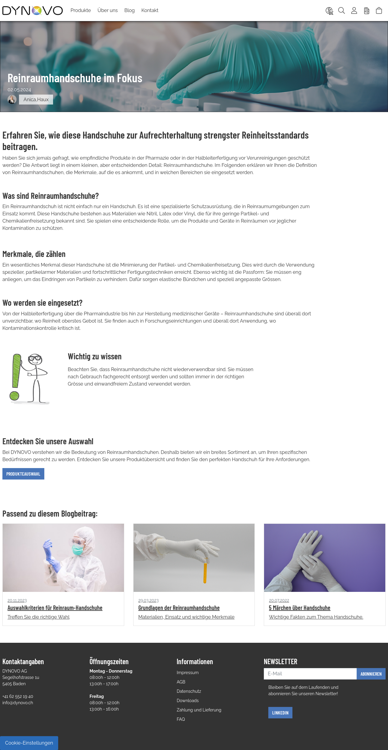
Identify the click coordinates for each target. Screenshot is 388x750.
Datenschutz (189, 691)
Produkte (81, 10)
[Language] (328, 10)
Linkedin (280, 712)
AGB (181, 682)
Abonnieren (371, 674)
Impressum (188, 672)
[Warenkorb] (379, 10)
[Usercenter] (354, 10)
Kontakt (149, 10)
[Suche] (341, 10)
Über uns (107, 10)
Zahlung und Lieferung (199, 710)
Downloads (188, 700)
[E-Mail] (310, 674)
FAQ (181, 719)
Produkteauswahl (23, 474)
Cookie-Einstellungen (29, 743)
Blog (130, 10)
